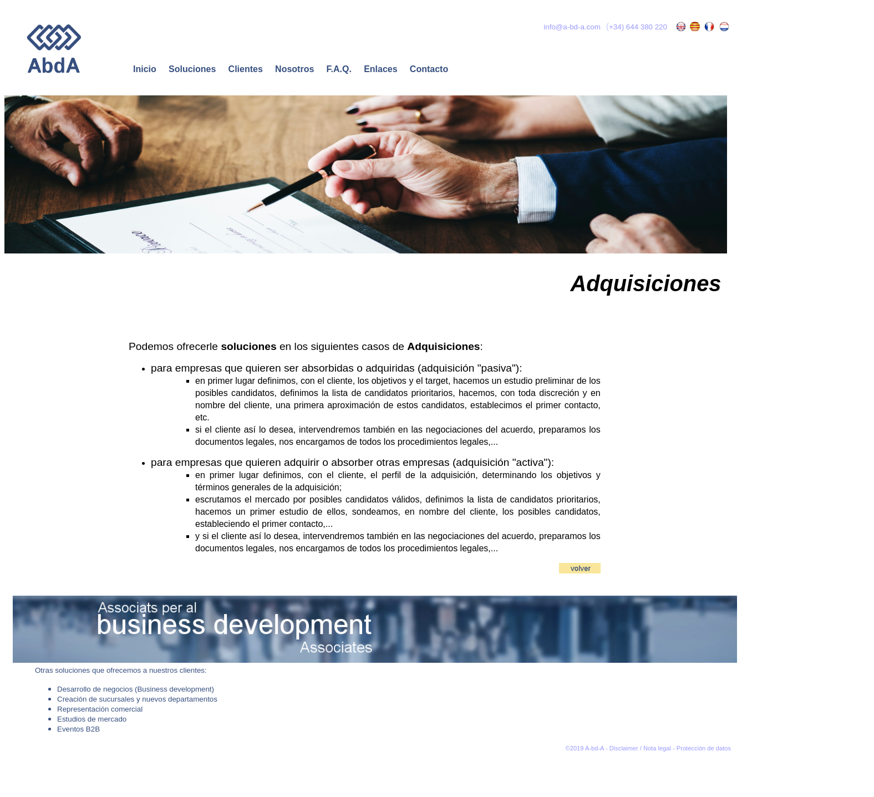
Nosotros (294, 69)
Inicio (144, 69)
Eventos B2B (78, 729)
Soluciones (192, 69)
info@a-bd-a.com (571, 27)
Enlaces (380, 69)
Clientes (245, 69)
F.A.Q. (338, 69)
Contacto (429, 69)
